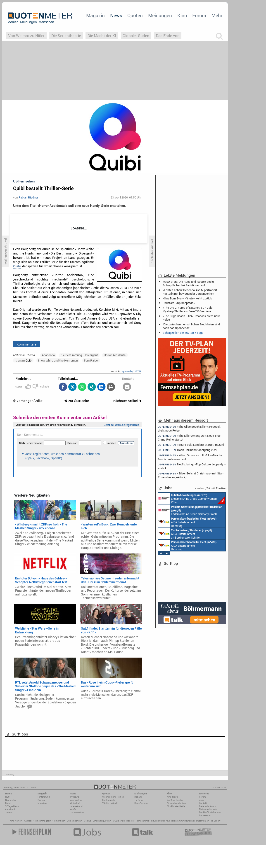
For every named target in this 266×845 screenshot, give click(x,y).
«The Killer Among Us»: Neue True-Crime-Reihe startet (189, 437)
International (76, 806)
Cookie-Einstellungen (210, 812)
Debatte (138, 796)
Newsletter (10, 799)
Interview (42, 803)
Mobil (8, 803)
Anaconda (48, 355)
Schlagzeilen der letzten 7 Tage (183, 333)
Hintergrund (44, 796)
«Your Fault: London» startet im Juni (191, 445)
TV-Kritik (138, 799)
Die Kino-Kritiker (175, 799)
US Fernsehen (74, 820)
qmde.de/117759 (131, 371)
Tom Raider (91, 360)
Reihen (41, 799)
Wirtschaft (75, 803)
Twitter (8, 812)
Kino (182, 15)
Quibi (17, 266)
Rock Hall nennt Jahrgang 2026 (187, 450)
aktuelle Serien (158, 820)
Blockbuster (128, 820)
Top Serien (214, 820)
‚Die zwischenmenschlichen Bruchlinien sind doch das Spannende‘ (191, 326)
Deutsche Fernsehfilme (196, 820)
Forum (199, 15)
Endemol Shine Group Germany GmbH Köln (191, 498)
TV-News (74, 796)
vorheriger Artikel (28, 401)
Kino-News (172, 796)
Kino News (15, 820)
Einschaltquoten (101, 820)
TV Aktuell (27, 820)
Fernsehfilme (142, 820)
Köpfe (73, 809)
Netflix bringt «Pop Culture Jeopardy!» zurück (192, 466)
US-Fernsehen (77, 812)
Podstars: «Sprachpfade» (179, 303)
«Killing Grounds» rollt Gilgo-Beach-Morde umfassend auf (190, 457)
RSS (7, 796)
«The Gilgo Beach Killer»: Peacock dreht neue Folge (192, 318)
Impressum (205, 815)
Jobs (201, 799)
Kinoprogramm (175, 820)
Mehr (216, 15)
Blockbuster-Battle (176, 806)
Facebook (10, 809)
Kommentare (26, 344)
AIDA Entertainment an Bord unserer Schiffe (185, 533)
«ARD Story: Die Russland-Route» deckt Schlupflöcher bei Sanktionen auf (188, 283)
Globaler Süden (136, 35)
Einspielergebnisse (176, 803)
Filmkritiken (59, 820)
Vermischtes (76, 799)
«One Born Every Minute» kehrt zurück (187, 298)
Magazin (95, 15)
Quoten (135, 15)
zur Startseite (76, 401)
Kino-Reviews (141, 803)
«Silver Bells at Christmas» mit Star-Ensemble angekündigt (190, 475)
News (116, 15)
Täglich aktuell (110, 803)
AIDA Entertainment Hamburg (187, 522)
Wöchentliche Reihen (113, 796)
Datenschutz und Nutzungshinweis (208, 807)
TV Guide (116, 820)
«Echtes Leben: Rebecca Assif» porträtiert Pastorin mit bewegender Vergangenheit (190, 292)
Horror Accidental (115, 355)
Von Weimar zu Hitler (26, 35)
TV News (86, 820)
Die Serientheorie (66, 35)
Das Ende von (168, 35)
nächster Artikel (127, 401)
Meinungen (160, 15)
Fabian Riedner (28, 197)
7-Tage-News (12, 806)
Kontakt (203, 803)
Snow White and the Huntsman (58, 360)
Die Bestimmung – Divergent (79, 355)
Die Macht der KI (102, 35)
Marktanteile (108, 799)
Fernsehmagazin (42, 820)
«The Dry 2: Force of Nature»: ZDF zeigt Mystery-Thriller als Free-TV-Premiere (188, 309)
